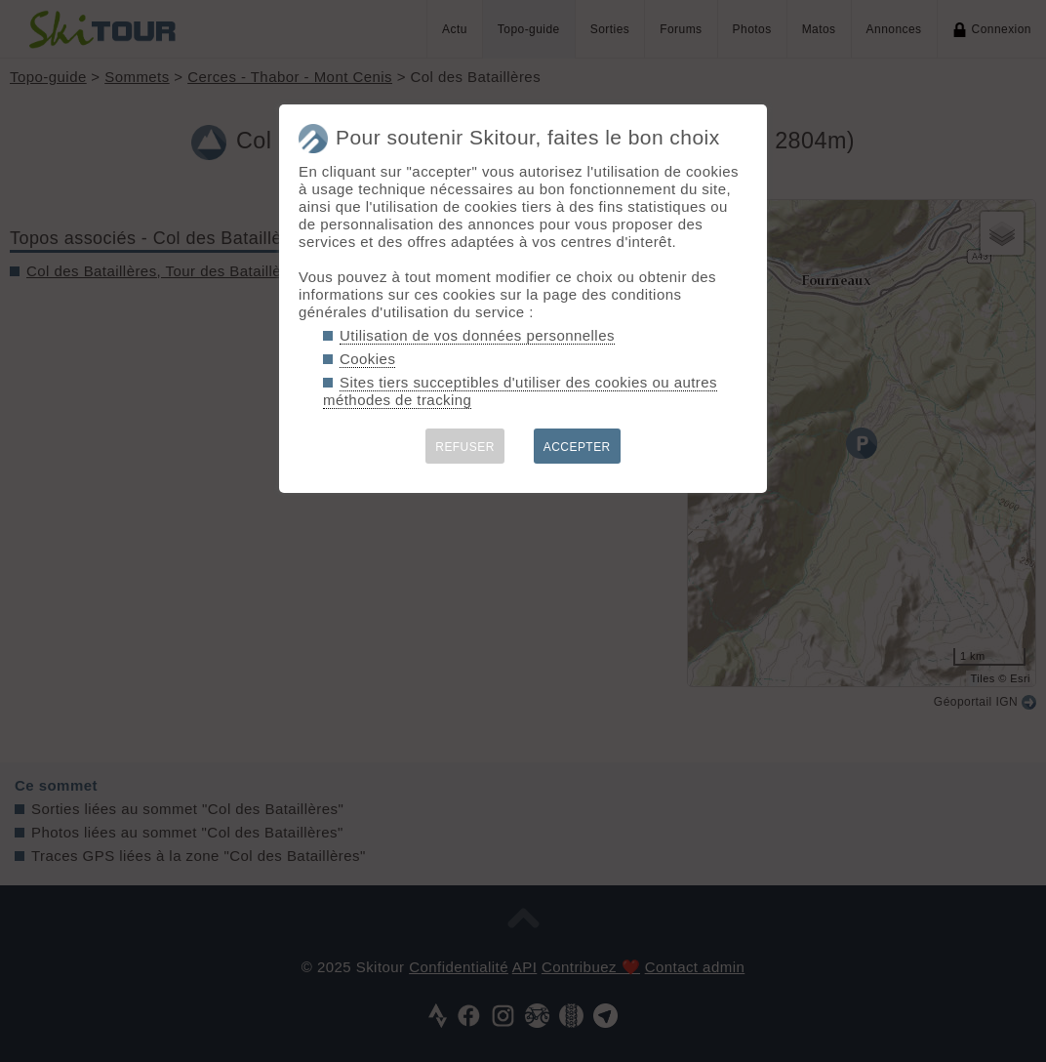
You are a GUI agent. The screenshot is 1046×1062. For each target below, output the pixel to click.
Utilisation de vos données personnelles (477, 335)
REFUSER (465, 447)
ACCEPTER (577, 447)
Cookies (367, 358)
